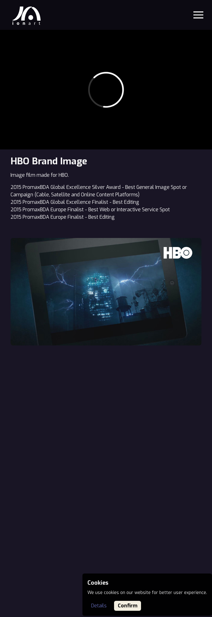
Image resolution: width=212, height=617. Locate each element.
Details (99, 605)
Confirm (127, 605)
